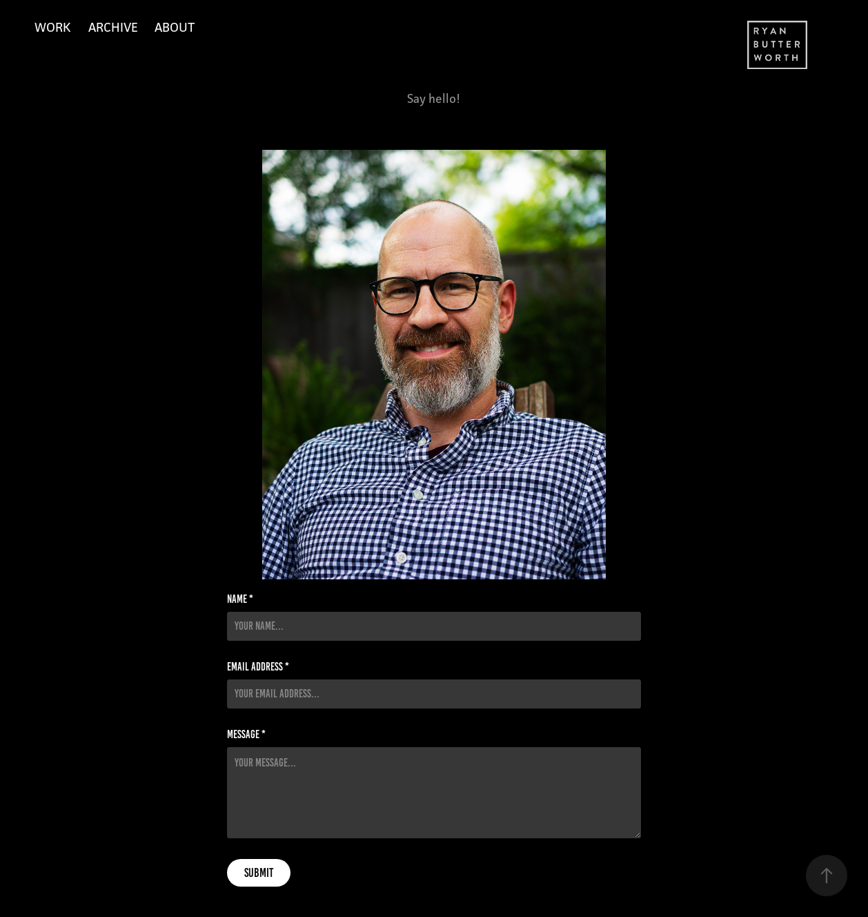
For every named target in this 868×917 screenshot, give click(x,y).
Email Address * (258, 667)
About (175, 27)
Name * (240, 599)
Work (52, 27)
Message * (246, 734)
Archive (113, 27)
